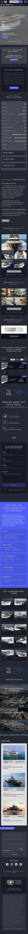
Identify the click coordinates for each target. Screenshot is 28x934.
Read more (12, 525)
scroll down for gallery (14, 42)
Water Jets (6, 570)
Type (6, 531)
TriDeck (16, 538)
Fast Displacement (17, 549)
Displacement (6, 549)
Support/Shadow (7, 538)
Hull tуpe (8, 544)
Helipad (5, 579)
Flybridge (11, 536)
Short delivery (6, 581)
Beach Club (20, 579)
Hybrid (12, 570)
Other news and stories (7, 828)
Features (7, 577)
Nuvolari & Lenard (20, 137)
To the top (14, 854)
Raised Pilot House (18, 534)
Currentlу (5, 34)
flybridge (8, 4)
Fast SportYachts (7, 534)
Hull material (9, 556)
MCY (4, 4)
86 (11, 4)
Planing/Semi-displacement (10, 547)
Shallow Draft (12, 579)
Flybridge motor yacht (19, 134)
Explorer (5, 536)
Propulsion (8, 567)
